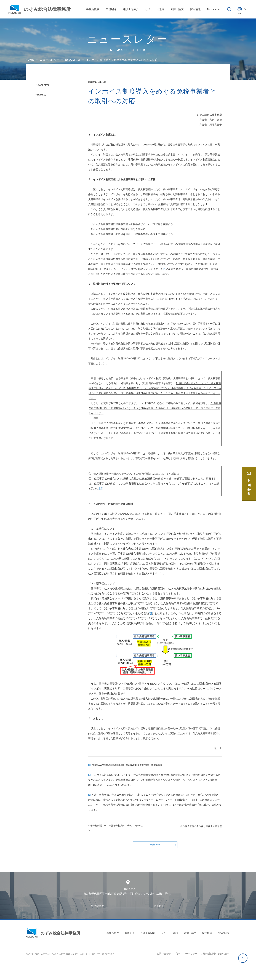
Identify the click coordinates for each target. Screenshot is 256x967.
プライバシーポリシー (185, 955)
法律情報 (55, 95)
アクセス (158, 908)
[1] (164, 269)
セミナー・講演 (169, 935)
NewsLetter (55, 84)
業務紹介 (130, 935)
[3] (150, 613)
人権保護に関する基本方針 (215, 955)
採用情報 (207, 935)
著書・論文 (190, 935)
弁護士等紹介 (147, 935)
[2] (100, 488)
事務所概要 (97, 908)
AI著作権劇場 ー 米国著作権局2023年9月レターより (115, 827)
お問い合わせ (164, 955)
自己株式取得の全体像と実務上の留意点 (201, 826)
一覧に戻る (155, 845)
